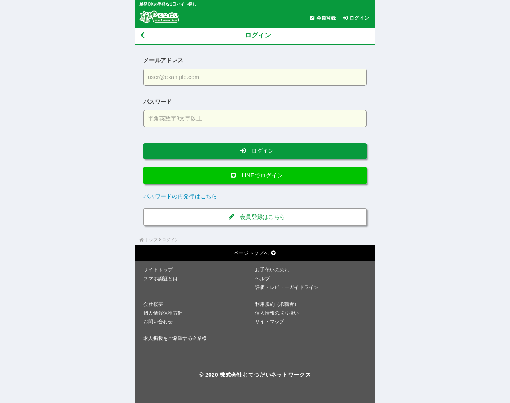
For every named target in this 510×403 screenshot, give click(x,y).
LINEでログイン (255, 175)
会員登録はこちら (255, 217)
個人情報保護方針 (162, 313)
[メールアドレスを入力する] (255, 77)
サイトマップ (269, 321)
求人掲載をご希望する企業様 (175, 338)
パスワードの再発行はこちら (180, 196)
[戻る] (142, 35)
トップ (151, 240)
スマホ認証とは (160, 278)
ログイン (255, 150)
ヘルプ (262, 278)
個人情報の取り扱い (277, 313)
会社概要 (153, 304)
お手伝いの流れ (272, 270)
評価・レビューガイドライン (287, 287)
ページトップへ (255, 253)
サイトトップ (158, 270)
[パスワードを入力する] (255, 118)
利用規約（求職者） (277, 304)
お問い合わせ (158, 321)
